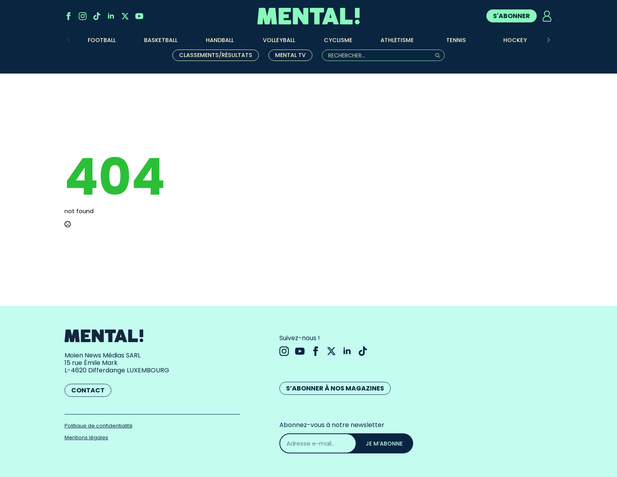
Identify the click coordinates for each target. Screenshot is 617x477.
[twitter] (125, 16)
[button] (548, 40)
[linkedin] (111, 16)
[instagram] (83, 16)
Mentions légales (86, 437)
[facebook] (68, 16)
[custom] (97, 16)
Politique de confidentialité (99, 425)
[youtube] (139, 16)
